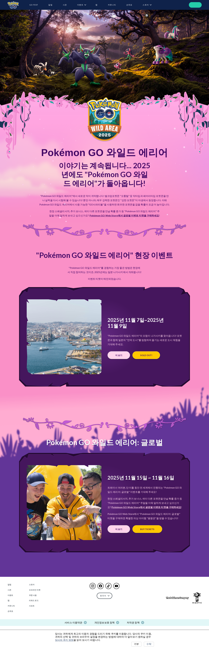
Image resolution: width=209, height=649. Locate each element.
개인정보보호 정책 (104, 622)
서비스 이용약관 (73, 622)
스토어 (146, 5)
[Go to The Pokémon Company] (177, 598)
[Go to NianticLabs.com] (197, 598)
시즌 (65, 5)
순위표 (129, 5)
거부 (136, 644)
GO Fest (33, 5)
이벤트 (80, 5)
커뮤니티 (112, 5)
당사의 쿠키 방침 (64, 640)
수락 (148, 644)
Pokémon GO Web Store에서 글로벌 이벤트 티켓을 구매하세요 (124, 215)
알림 (50, 5)
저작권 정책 (133, 622)
